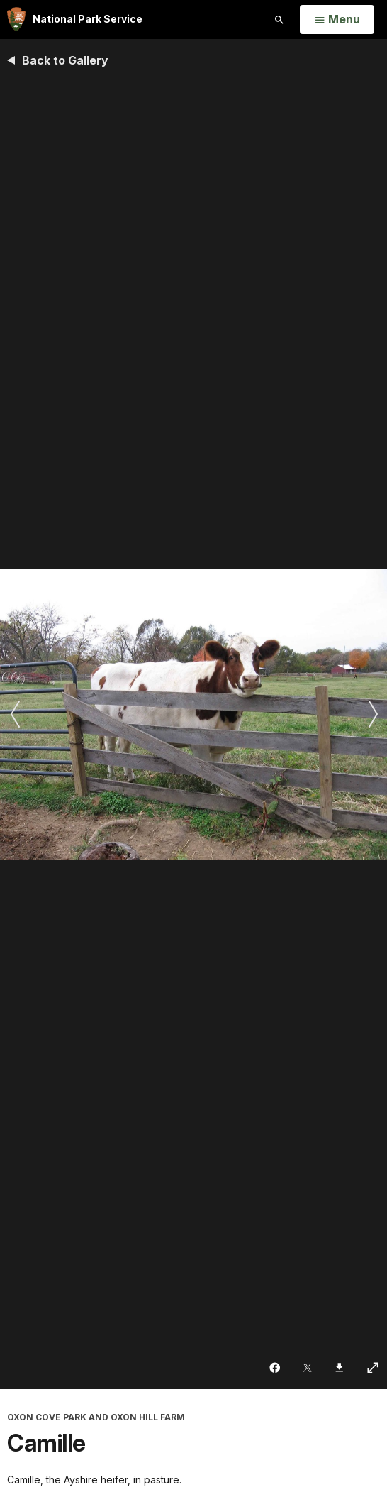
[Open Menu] (337, 20)
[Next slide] (372, 714)
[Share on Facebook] (276, 1367)
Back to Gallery (65, 60)
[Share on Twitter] (308, 1367)
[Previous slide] (14, 714)
